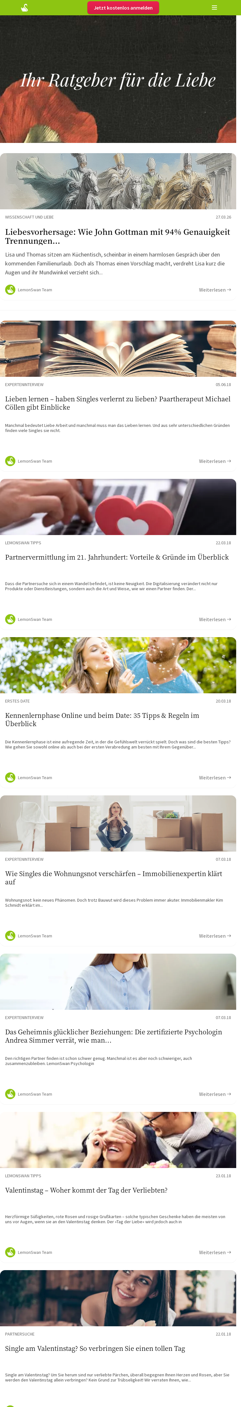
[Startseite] (24, 7)
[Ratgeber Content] (118, 226)
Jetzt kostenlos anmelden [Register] (123, 7)
